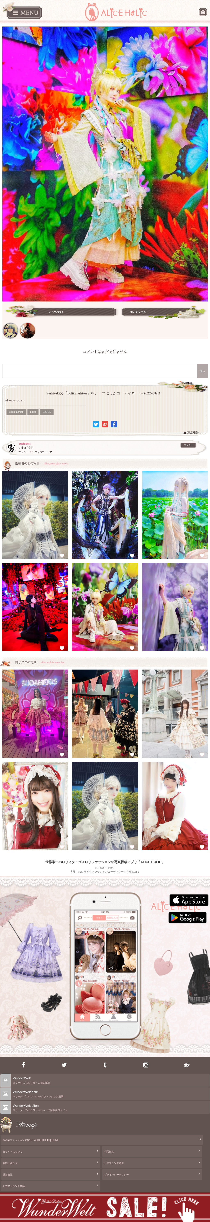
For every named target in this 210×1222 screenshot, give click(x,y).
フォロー (188, 445)
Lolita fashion (16, 411)
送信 (202, 371)
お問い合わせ (10, 1163)
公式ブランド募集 (114, 1163)
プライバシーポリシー (116, 1174)
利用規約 (109, 1151)
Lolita (33, 411)
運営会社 (8, 1174)
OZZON (46, 411)
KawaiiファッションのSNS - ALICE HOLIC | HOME (31, 1140)
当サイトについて (12, 1151)
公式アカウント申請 (14, 1186)
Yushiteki (24, 443)
